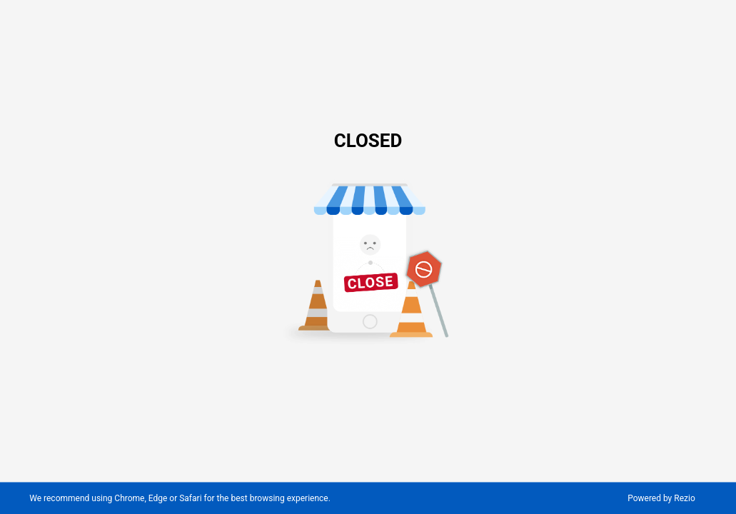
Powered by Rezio (661, 498)
